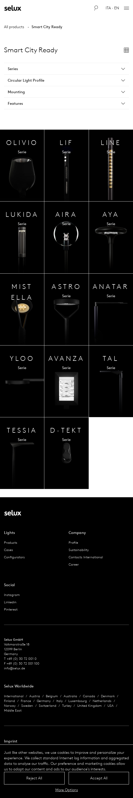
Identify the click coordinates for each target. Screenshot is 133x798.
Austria (34, 696)
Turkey (66, 706)
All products (14, 26)
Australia (70, 696)
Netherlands (102, 701)
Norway (10, 706)
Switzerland (47, 706)
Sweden (27, 706)
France (26, 701)
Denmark (108, 696)
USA (110, 706)
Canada (89, 696)
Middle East (13, 710)
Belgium (52, 696)
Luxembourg (77, 701)
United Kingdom (89, 706)
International (14, 696)
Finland (9, 701)
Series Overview (22, 165)
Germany (44, 701)
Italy (59, 701)
